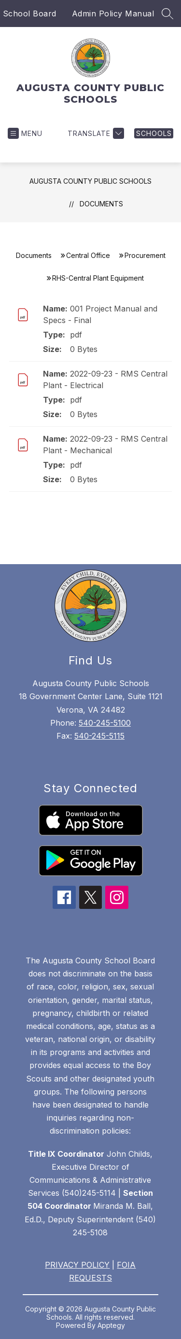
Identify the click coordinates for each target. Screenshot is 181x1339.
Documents (101, 204)
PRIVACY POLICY (77, 1265)
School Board (29, 13)
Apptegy (111, 1325)
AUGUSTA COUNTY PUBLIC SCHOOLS (90, 181)
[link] (153, 133)
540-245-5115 (99, 736)
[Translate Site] (94, 133)
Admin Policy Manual (113, 13)
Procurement (145, 255)
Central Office (88, 255)
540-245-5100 (105, 723)
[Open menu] (25, 133)
